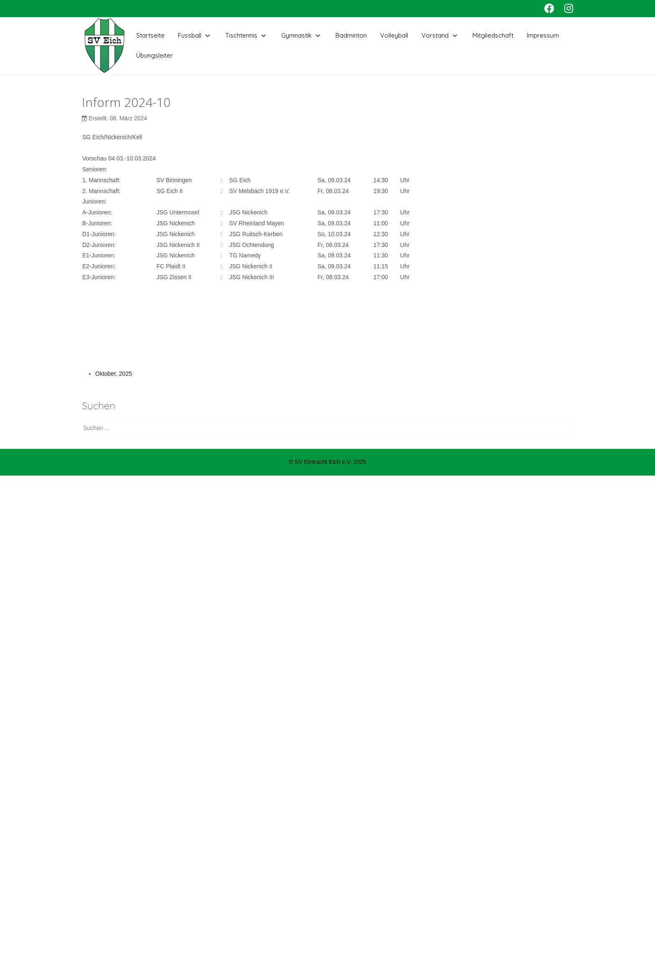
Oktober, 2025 (113, 373)
